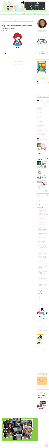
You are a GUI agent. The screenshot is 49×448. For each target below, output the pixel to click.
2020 (38, 198)
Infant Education (40, 114)
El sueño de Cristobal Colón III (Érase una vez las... (42, 254)
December (39, 206)
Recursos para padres (42, 235)
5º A (38, 104)
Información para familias (25, 13)
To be (39, 281)
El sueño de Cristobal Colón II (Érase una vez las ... (42, 250)
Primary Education (40, 116)
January (38, 294)
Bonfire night (40, 286)
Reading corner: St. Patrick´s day (44, 171)
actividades (39, 120)
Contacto (44, 13)
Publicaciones (36, 13)
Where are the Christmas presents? (42, 285)
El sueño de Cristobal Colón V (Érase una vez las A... (42, 260)
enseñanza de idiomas (41, 127)
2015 (38, 204)
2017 (38, 201)
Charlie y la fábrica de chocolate (43, 144)
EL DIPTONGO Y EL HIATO (41, 274)
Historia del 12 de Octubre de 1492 (42, 267)
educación (39, 126)
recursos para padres (41, 133)
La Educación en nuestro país (42, 239)
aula (4, 57)
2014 (38, 296)
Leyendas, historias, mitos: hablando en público (42, 228)
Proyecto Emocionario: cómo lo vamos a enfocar (42, 211)
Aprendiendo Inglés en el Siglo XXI (42, 234)
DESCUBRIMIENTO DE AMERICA (42, 269)
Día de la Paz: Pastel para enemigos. (43, 154)
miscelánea (39, 131)
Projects (38, 117)
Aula (15, 13)
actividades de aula (40, 121)
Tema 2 (39, 288)
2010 (38, 301)
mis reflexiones (40, 130)
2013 (38, 298)
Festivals (39, 109)
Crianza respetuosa (41, 242)
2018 (38, 200)
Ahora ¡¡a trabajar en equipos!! (41, 245)
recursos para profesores (41, 134)
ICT (38, 113)
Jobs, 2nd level (40, 216)
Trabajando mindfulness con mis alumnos (42, 230)
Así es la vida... (40, 231)
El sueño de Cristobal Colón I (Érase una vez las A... (42, 247)
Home (4, 13)
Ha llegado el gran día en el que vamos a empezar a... (43, 224)
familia (20, 57)
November (39, 207)
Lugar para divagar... (41, 241)
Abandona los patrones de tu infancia (43, 220)
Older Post (31, 86)
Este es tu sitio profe (41, 237)
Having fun (39, 112)
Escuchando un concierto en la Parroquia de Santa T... (43, 214)
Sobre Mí (10, 13)
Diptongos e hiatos (43, 181)
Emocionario (39, 108)
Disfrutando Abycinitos (42, 218)
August (38, 291)
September (39, 290)
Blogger (42, 412)
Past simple (40, 280)
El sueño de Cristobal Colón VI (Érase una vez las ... (42, 264)
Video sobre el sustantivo (42, 278)
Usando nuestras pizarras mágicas (42, 272)
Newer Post (3, 86)
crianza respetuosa (40, 125)
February (39, 293)
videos (38, 135)
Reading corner (40, 118)
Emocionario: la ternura (44, 162)
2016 (38, 203)
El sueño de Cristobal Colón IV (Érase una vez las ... (42, 257)
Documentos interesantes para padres (12, 57)
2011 (38, 299)
